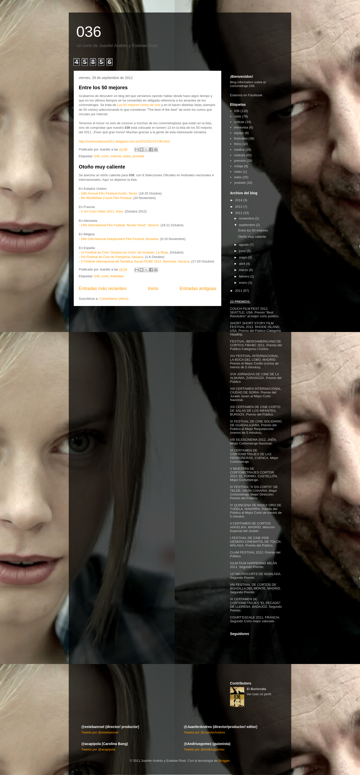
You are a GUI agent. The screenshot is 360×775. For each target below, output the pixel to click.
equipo (239, 133)
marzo (243, 270)
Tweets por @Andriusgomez (204, 749)
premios (240, 160)
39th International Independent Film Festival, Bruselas (119, 239)
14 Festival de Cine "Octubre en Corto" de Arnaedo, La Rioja (124, 252)
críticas (239, 122)
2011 (238, 290)
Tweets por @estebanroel (99, 732)
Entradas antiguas (198, 288)
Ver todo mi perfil (259, 694)
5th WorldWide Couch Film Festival (106, 198)
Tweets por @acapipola (98, 749)
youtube (138, 156)
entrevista (241, 127)
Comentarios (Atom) (113, 298)
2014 (238, 200)
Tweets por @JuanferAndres (204, 732)
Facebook (255, 95)
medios (239, 150)
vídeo (238, 172)
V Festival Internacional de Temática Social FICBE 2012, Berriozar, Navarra (135, 261)
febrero (244, 276)
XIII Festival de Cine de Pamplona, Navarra (112, 257)
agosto (244, 244)
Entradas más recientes (102, 288)
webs (127, 156)
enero (243, 282)
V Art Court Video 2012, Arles (102, 211)
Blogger (224, 760)
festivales (117, 276)
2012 (238, 213)
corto (104, 156)
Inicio (153, 288)
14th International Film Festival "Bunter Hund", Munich (120, 225)
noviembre (246, 218)
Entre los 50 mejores (103, 87)
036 (88, 31)
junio (242, 251)
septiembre (247, 225)
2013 (238, 206)
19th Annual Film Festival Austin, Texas (109, 193)
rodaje (238, 166)
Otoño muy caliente (102, 167)
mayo (243, 257)
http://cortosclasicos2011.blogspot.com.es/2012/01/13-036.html (124, 141)
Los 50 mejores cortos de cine (138, 105)
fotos (237, 144)
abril (242, 264)
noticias (116, 156)
